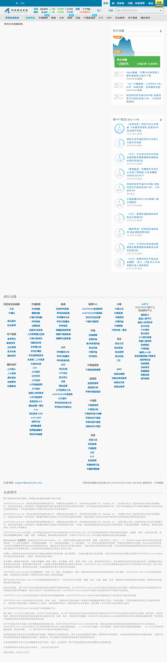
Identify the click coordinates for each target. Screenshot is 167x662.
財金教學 (11, 325)
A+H (36, 410)
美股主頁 (93, 440)
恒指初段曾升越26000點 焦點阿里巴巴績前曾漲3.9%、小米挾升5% (143, 98)
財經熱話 (145, 345)
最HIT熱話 (126, 119)
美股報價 (93, 444)
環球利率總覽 (36, 434)
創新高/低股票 (36, 330)
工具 (119, 360)
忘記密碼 (11, 347)
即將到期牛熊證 (93, 422)
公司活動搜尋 (36, 397)
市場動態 (93, 448)
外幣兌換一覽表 (119, 330)
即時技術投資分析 (63, 403)
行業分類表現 (36, 338)
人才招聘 (11, 373)
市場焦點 (145, 348)
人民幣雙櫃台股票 (35, 334)
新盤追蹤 (145, 375)
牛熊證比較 (93, 409)
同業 (63, 381)
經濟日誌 (36, 421)
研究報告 (93, 356)
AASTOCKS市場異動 (63, 394)
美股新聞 (93, 460)
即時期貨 (36, 321)
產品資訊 (11, 321)
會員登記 (11, 339)
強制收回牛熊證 (93, 426)
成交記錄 (63, 369)
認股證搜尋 (93, 383)
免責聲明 (11, 382)
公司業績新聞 (36, 384)
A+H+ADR (36, 417)
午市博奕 (145, 330)
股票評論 (93, 339)
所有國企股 (36, 347)
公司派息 (36, 380)
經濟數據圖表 (36, 430)
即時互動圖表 (63, 321)
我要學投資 (145, 360)
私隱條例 (11, 386)
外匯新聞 (119, 317)
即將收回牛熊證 (93, 418)
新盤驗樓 (145, 371)
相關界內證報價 (63, 338)
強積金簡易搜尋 (119, 378)
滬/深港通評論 (93, 343)
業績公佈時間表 (36, 393)
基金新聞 (119, 352)
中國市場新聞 (93, 321)
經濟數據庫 (36, 426)
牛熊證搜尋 (93, 405)
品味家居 (145, 367)
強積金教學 (119, 386)
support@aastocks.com (28, 482)
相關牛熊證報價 (63, 334)
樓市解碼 (145, 378)
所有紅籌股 (36, 351)
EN (22, 3)
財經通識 (145, 363)
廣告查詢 (11, 377)
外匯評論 (93, 352)
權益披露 (63, 386)
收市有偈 (145, 326)
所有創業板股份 (36, 355)
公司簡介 (11, 369)
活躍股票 (36, 326)
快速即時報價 (63, 309)
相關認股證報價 (63, 330)
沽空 (63, 364)
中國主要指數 (36, 317)
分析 (93, 452)
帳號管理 (12, 343)
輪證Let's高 (145, 352)
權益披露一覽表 (36, 405)
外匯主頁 (119, 309)
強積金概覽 (119, 374)
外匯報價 (119, 313)
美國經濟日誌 (93, 465)
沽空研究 (36, 376)
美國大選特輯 (145, 341)
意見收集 (11, 351)
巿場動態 (119, 326)
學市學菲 (145, 333)
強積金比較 (119, 382)
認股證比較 (93, 387)
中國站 (11, 313)
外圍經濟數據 (93, 469)
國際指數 (36, 313)
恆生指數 (119, 30)
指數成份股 (36, 342)
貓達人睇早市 (145, 318)
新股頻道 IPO (36, 401)
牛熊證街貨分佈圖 (92, 413)
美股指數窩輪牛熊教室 (145, 356)
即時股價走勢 (63, 360)
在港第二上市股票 (35, 359)
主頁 (11, 309)
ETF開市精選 (145, 337)
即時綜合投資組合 (63, 407)
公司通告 (36, 372)
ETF (36, 368)
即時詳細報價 (63, 313)
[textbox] (139, 10)
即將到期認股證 (93, 391)
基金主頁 (119, 343)
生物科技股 (36, 364)
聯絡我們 (11, 356)
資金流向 (63, 377)
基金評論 (93, 348)
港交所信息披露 (93, 317)
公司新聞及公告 (63, 390)
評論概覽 (93, 335)
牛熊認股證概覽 (93, 370)
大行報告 (36, 389)
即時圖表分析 (63, 317)
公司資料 (63, 398)
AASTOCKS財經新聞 (93, 309)
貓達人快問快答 (145, 322)
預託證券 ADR (36, 413)
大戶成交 (63, 373)
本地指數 (36, 309)
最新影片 (145, 315)
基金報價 (119, 348)
